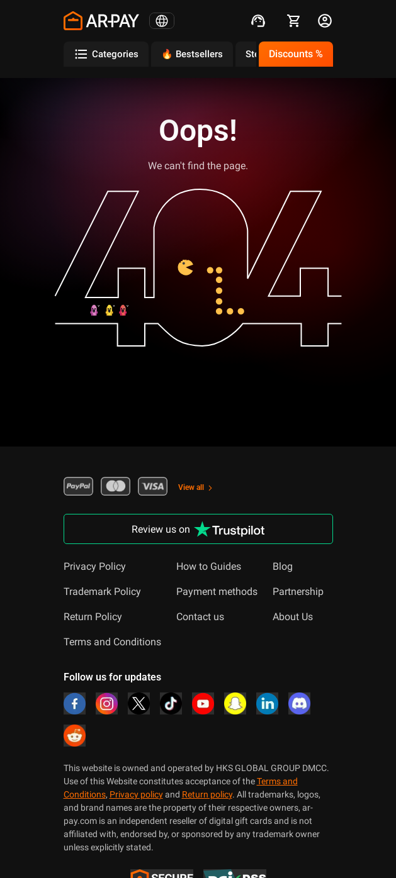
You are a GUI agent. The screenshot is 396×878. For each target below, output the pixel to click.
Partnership (298, 591)
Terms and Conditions (112, 642)
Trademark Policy (102, 591)
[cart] (294, 20)
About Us (293, 617)
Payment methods (216, 591)
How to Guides (208, 566)
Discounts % (296, 54)
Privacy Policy (95, 566)
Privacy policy (136, 794)
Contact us (200, 617)
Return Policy (93, 617)
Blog (283, 566)
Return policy (207, 794)
